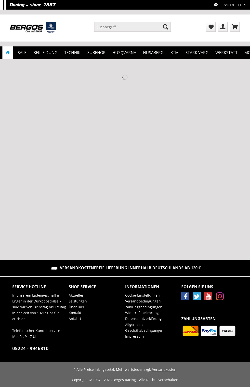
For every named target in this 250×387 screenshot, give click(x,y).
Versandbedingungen (143, 301)
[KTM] (174, 52)
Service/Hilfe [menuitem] (228, 4)
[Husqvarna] (124, 52)
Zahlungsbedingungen (143, 307)
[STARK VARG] (197, 52)
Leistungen (78, 301)
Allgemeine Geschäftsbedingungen (144, 327)
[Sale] (22, 52)
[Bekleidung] (45, 52)
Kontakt (75, 312)
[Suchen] (165, 27)
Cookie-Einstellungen (142, 295)
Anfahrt (75, 318)
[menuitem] (132, 29)
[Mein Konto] (223, 27)
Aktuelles (76, 295)
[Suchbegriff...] (132, 27)
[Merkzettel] (211, 27)
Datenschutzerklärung (143, 318)
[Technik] (72, 52)
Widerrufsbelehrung (142, 312)
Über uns (76, 307)
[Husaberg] (153, 52)
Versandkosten (164, 369)
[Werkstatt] (226, 52)
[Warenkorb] (235, 27)
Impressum (134, 336)
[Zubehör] (96, 52)
